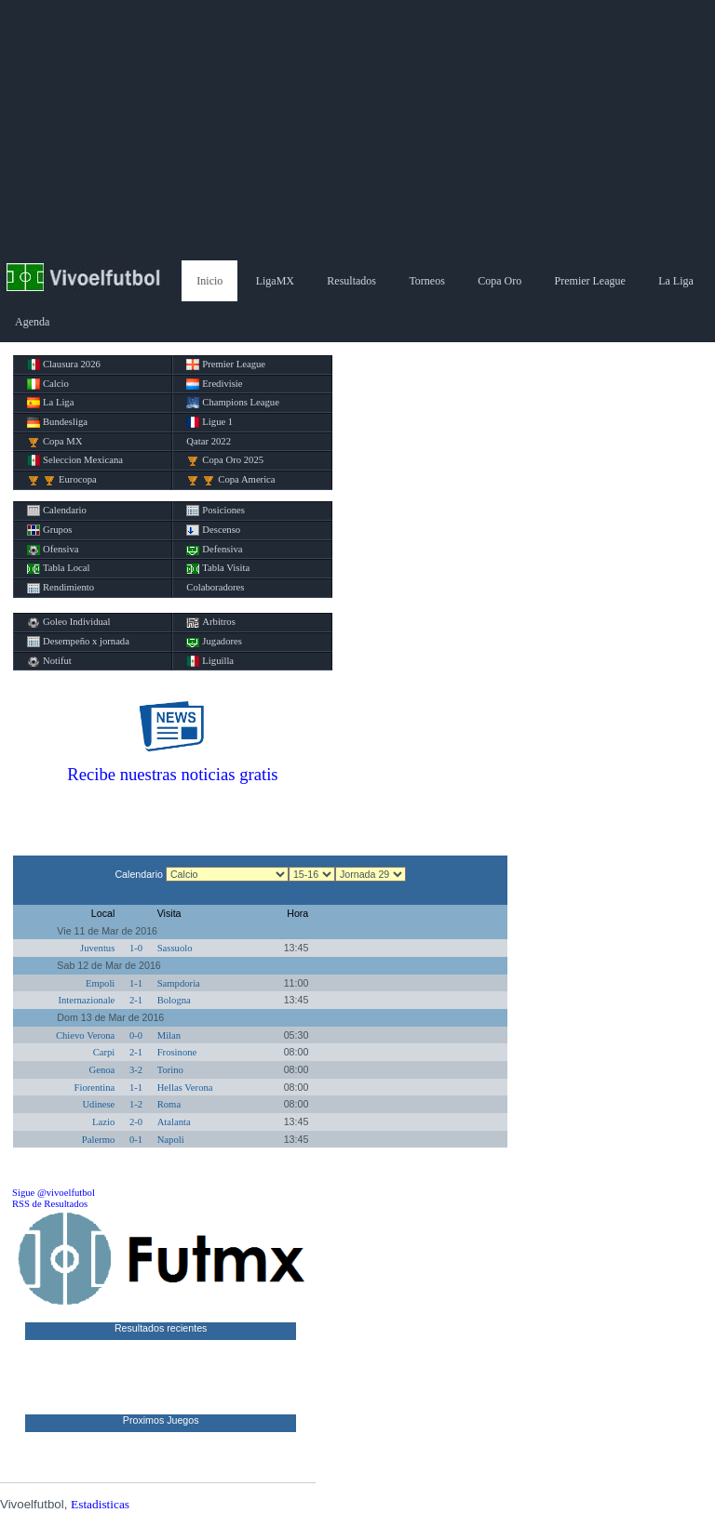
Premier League (590, 280)
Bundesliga (57, 422)
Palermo (98, 1140)
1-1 (135, 983)
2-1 (135, 1000)
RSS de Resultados (50, 1204)
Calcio (48, 384)
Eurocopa (62, 479)
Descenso (213, 530)
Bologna (174, 1000)
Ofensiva (52, 549)
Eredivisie (214, 384)
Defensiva (214, 549)
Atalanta (174, 1122)
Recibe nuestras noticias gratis (172, 774)
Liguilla (210, 661)
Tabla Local (58, 568)
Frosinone (177, 1052)
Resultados (351, 280)
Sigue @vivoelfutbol (53, 1193)
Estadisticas (100, 1504)
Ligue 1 (209, 422)
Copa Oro (499, 280)
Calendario (57, 510)
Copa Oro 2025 (224, 460)
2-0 (135, 1122)
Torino (170, 1070)
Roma (169, 1104)
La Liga (676, 280)
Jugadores (214, 641)
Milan (169, 1035)
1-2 (135, 1104)
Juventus (97, 948)
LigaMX (275, 280)
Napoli (170, 1140)
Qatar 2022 (208, 441)
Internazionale (86, 1000)
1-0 (135, 948)
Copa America (230, 479)
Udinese (98, 1104)
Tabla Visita (218, 568)
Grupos (49, 530)
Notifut (49, 661)
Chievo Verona (85, 1035)
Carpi (104, 1052)
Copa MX (54, 441)
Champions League (232, 402)
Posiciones (215, 510)
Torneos (426, 280)
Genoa (102, 1070)
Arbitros (211, 622)
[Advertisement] (357, 130)
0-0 (135, 1035)
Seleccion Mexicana (75, 460)
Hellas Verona (185, 1087)
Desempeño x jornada (78, 641)
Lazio (103, 1122)
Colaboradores (215, 587)
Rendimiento (60, 587)
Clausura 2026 (64, 364)
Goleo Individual (69, 622)
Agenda (32, 321)
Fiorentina (94, 1087)
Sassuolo (175, 948)
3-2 (135, 1070)
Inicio (209, 280)
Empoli (100, 983)
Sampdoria (178, 983)
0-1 (135, 1140)
